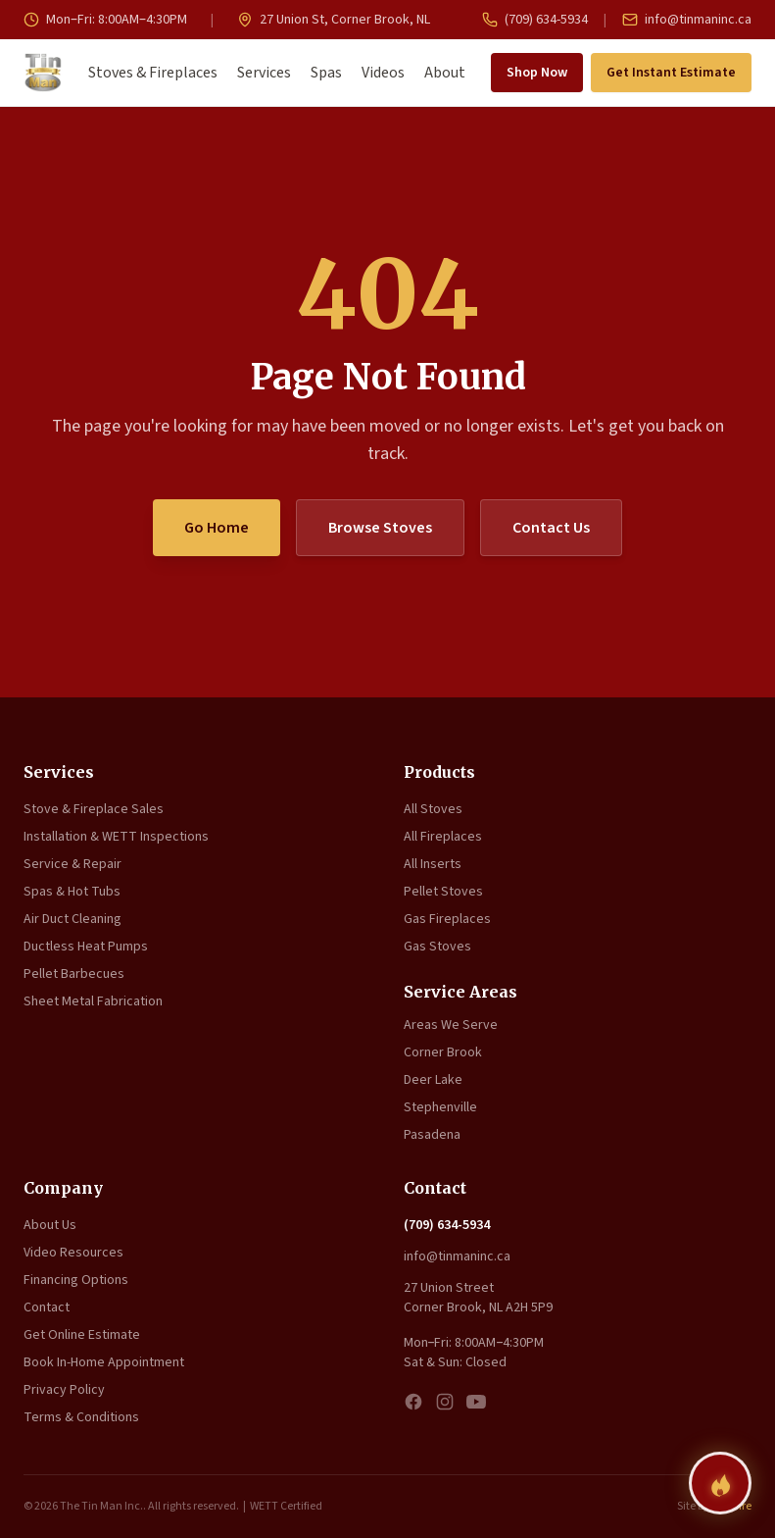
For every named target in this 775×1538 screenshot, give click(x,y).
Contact (47, 1307)
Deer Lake (433, 1080)
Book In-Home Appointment (104, 1362)
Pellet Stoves (443, 891)
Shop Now (537, 72)
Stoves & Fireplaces (153, 72)
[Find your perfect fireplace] (720, 1483)
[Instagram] (445, 1401)
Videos (383, 72)
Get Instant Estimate (671, 72)
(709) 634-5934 (535, 19)
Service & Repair (72, 864)
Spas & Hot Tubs (72, 891)
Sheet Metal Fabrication (93, 1001)
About (444, 72)
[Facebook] (413, 1401)
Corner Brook (443, 1052)
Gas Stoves (437, 946)
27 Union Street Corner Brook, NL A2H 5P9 (478, 1297)
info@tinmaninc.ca (686, 19)
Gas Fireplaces (447, 919)
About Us (50, 1225)
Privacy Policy (64, 1390)
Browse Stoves (380, 527)
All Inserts (432, 864)
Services (264, 72)
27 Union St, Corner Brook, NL (333, 19)
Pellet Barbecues (74, 974)
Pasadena (432, 1135)
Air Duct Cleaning (72, 919)
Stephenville (440, 1107)
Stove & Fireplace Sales (94, 809)
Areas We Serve (451, 1025)
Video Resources (73, 1252)
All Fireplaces (443, 836)
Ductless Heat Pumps (86, 946)
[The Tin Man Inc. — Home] (43, 72)
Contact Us (551, 527)
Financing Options (76, 1280)
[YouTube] (476, 1401)
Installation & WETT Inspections (116, 836)
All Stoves (433, 809)
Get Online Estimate (82, 1335)
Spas (326, 72)
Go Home (216, 527)
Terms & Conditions (81, 1417)
